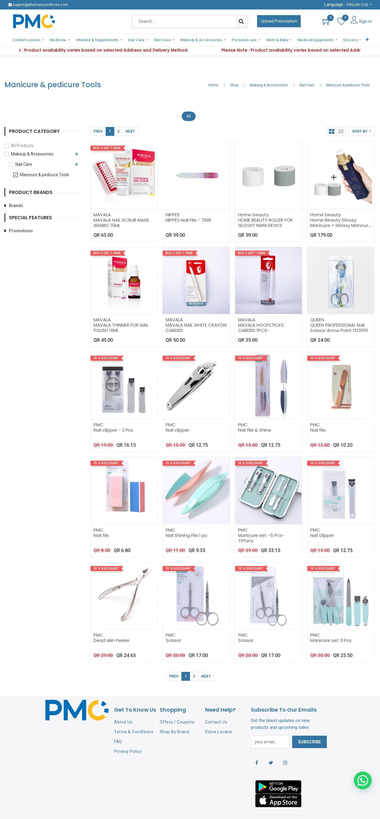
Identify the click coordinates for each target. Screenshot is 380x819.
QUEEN (317, 306)
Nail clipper (177, 416)
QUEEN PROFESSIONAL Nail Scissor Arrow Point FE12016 (339, 313)
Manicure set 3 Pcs (331, 626)
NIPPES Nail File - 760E (188, 206)
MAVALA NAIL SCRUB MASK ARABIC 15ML (121, 208)
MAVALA (102, 201)
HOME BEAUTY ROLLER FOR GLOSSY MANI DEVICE (265, 208)
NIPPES (173, 201)
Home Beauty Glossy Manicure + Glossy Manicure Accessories (340, 211)
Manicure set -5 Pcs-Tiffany (261, 524)
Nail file (318, 416)
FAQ (118, 727)
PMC (98, 411)
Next (130, 117)
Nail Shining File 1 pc (187, 521)
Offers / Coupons (177, 708)
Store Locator (219, 718)
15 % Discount (105, 344)
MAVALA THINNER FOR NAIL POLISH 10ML (121, 313)
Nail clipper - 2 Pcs (113, 416)
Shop (234, 71)
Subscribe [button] (309, 728)
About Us (123, 708)
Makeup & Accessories (269, 71)
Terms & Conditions (133, 718)
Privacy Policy (128, 737)
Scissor (173, 626)
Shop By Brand (174, 718)
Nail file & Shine (254, 416)
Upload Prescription (279, 21)
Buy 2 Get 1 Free (107, 134)
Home (213, 71)
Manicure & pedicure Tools (348, 71)
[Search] (241, 21)
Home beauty (253, 201)
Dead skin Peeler (112, 626)
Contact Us (216, 708)
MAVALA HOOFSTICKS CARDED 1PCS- (261, 313)
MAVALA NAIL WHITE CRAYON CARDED (196, 313)
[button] (361, 117)
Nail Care (307, 71)
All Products (22, 131)
